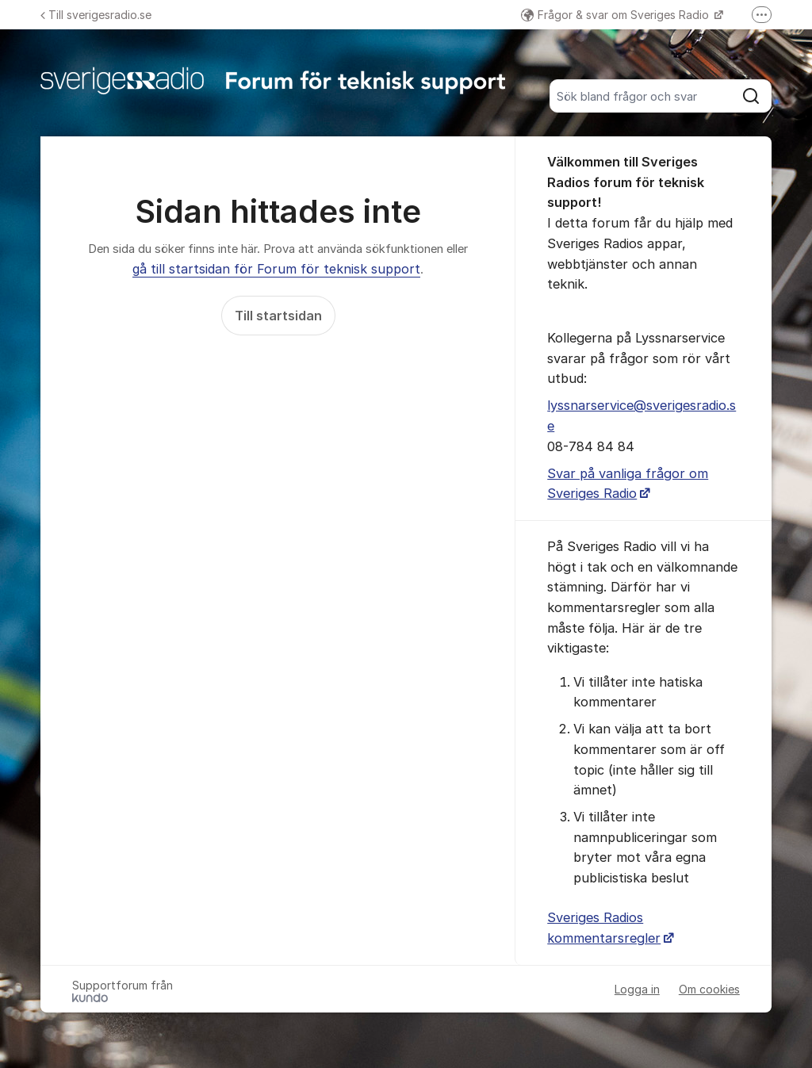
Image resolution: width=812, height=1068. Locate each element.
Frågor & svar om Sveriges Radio (616, 14)
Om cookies (709, 989)
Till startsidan (278, 315)
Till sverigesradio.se (95, 14)
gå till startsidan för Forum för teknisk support (276, 269)
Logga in (637, 989)
